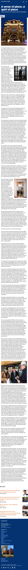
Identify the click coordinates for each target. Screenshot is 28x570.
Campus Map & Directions (5, 527)
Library (2, 539)
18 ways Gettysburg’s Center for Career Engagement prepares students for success (10, 499)
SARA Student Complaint (5, 543)
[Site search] (26, 1)
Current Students (4, 531)
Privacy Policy (3, 565)
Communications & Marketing (6, 540)
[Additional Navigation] (23, 1)
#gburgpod (3, 559)
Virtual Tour (3, 542)
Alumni (2, 530)
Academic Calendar (4, 535)
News (2, 16)
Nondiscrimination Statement (11, 565)
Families (2, 534)
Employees (3, 532)
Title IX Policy (19, 565)
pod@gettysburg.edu (4, 561)
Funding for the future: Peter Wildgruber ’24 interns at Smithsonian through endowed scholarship (10, 513)
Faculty (2, 533)
